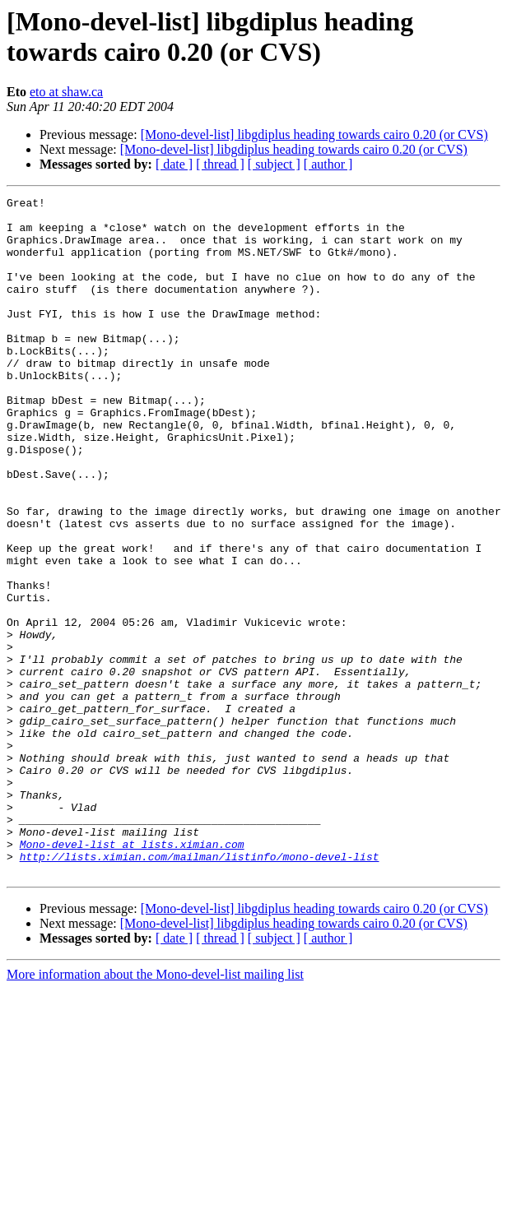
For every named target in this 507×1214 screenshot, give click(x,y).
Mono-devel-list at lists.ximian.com (132, 974)
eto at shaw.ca (66, 92)
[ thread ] (220, 164)
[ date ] (174, 164)
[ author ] (328, 164)
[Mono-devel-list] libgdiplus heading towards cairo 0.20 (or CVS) (314, 134)
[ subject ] (274, 164)
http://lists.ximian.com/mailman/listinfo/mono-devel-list (199, 989)
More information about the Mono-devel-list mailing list (155, 1110)
